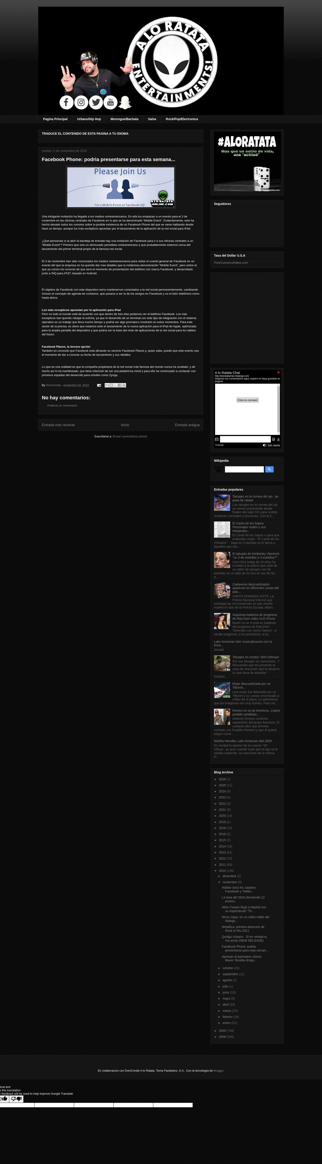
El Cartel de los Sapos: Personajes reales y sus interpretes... (249, 527)
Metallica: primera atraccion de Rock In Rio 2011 (243, 928)
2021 (223, 809)
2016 (223, 834)
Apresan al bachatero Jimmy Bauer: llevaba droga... (241, 958)
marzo (227, 1011)
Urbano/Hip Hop (89, 119)
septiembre (230, 974)
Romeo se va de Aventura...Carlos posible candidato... (256, 712)
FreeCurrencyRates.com (231, 262)
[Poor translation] (16, 1099)
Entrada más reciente (58, 425)
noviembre (230, 882)
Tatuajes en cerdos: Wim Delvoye (256, 657)
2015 (223, 840)
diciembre (229, 876)
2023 (223, 797)
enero (226, 1023)
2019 (223, 822)
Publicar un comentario (62, 405)
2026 (223, 779)
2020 (223, 815)
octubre (228, 968)
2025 (223, 785)
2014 (223, 846)
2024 (223, 791)
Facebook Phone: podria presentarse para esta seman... (245, 948)
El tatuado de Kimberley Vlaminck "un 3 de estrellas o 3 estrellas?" (256, 555)
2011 (223, 864)
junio (226, 992)
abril (225, 1004)
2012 (223, 858)
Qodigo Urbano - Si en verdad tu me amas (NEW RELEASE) (244, 938)
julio (225, 986)
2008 (223, 1036)
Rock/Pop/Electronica (182, 119)
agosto (227, 980)
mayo (226, 998)
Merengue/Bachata (124, 119)
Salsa (152, 119)
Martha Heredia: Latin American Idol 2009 (243, 741)
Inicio (125, 425)
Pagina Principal (55, 119)
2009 (223, 1030)
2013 (223, 852)
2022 (223, 803)
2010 (223, 870)
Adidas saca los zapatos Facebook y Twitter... (239, 889)
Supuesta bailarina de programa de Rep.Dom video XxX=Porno (255, 616)
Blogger (218, 1070)
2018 (223, 828)
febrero (227, 1017)
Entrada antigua (187, 425)
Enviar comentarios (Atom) (130, 436)
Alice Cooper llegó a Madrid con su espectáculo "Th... (244, 909)
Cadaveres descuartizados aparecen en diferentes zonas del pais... (256, 588)
